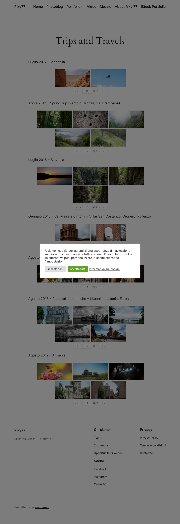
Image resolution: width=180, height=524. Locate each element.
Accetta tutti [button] (78, 268)
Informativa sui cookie (104, 269)
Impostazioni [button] (55, 268)
